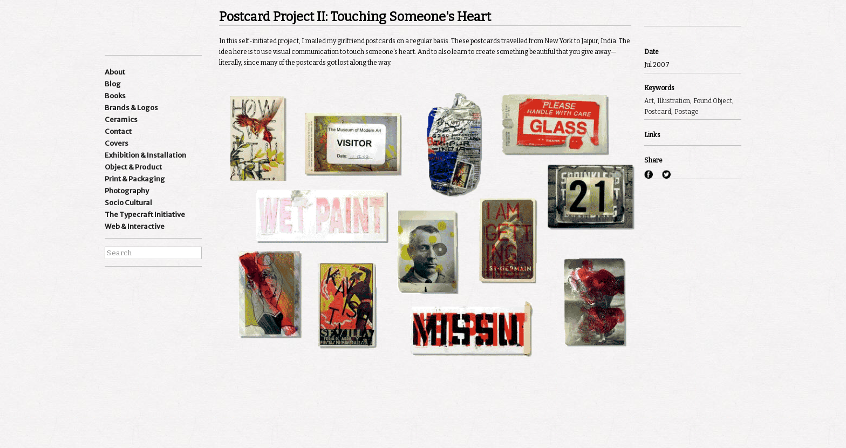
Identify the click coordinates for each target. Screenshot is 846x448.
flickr (173, 301)
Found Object (712, 101)
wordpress (173, 284)
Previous (658, 12)
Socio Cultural (128, 202)
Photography (127, 190)
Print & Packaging (135, 179)
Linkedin (153, 284)
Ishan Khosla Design (143, 26)
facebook (112, 301)
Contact (118, 131)
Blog (113, 84)
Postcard (657, 112)
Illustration (673, 101)
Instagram (112, 284)
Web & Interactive (135, 226)
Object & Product (133, 167)
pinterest (153, 301)
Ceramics (121, 119)
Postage (686, 112)
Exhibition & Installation (145, 155)
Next (689, 12)
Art (649, 101)
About (115, 72)
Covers (116, 143)
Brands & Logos (131, 107)
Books (115, 95)
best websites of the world (123, 392)
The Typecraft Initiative (145, 214)
